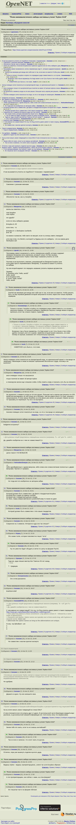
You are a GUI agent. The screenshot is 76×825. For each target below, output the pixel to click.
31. (7, 556)
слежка (59, 14)
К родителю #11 (49, 471)
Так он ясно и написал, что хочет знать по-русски (21, 143)
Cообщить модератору (68, 52)
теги (58, 3)
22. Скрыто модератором (12, 659)
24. (2, 669)
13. (5, 447)
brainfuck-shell (8, 120)
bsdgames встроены (8, 98)
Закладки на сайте (7, 821)
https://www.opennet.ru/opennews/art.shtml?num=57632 (32, 50)
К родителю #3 (49, 199)
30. (5, 688)
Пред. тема (66, 796)
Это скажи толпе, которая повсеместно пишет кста (21, 114)
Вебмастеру (71, 823)
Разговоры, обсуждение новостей (17, 23)
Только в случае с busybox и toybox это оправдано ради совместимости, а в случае (33, 75)
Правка (57, 52)
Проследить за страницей (10, 823)
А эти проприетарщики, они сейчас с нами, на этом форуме (23, 149)
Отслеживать (71, 25)
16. (5, 518)
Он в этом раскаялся (13, 118)
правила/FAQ (16, 14)
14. (5, 460)
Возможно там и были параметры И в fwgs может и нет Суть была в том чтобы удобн (35, 78)
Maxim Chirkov (69, 821)
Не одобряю (6, 133)
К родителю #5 (49, 402)
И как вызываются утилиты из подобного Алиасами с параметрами (24, 61)
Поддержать (61, 823)
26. (5, 722)
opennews (14, 32)
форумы (6, 14)
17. (5, 389)
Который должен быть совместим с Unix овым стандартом (24, 110)
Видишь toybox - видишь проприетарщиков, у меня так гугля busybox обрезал (27, 147)
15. (5, 488)
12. (5, 204)
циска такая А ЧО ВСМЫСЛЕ (13, 101)
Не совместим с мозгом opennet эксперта (18, 125)
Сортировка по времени (65, 157)
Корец (41, 114)
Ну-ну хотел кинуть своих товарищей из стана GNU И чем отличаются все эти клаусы (30, 138)
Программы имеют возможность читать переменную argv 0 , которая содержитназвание (32, 69)
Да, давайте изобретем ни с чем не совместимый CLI (19, 99)
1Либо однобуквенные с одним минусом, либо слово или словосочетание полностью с (32, 102)
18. (5, 586)
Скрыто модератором (9, 128)
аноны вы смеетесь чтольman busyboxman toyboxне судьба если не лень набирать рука (32, 66)
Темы (61, 796)
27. (7, 636)
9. (4, 370)
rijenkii (64, 69)
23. (5, 248)
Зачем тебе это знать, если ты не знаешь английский (21, 141)
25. (2, 701)
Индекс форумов (55, 796)
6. (2, 419)
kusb (62, 72)
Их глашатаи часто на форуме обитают (18, 151)
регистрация (38, 14)
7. (4, 191)
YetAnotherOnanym (67, 102)
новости (43, 3)
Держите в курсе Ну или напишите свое (17, 135)
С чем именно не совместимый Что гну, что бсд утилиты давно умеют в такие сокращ (31, 122)
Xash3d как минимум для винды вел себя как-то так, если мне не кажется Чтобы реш (32, 72)
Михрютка (64, 66)
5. (2, 354)
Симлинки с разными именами (13, 62)
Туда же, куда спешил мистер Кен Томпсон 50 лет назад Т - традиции (27, 117)
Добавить (52, 823)
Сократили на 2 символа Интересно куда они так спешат (22, 112)
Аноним (49, 61)
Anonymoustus (26, 118)
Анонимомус (65, 75)
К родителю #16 (49, 569)
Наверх (57, 174)
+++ (48, 3)
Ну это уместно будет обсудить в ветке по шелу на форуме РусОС (28, 115)
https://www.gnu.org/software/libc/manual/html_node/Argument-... (29, 612)
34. (7, 287)
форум (53, 3)
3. (2, 163)
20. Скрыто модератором (9, 648)
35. (7, 506)
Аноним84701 (64, 122)
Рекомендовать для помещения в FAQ (40, 796)
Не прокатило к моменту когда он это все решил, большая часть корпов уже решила (31, 91)
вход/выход (49, 14)
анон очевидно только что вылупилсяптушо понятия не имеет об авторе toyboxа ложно (32, 88)
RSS (70, 14)
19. (5, 407)
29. (7, 531)
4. (4, 179)
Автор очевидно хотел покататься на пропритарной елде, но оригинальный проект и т (29, 85)
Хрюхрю (54, 117)
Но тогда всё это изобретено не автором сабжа (20, 106)
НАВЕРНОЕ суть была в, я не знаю (20, 82)
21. (5, 598)
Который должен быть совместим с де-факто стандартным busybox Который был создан (32, 107)
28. (2, 747)
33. (9, 573)
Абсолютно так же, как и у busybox (15, 64)
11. (2, 431)
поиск (27, 14)
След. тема (73, 796)
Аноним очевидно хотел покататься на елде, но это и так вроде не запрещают (29, 94)
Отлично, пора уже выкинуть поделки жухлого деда (19, 146)
